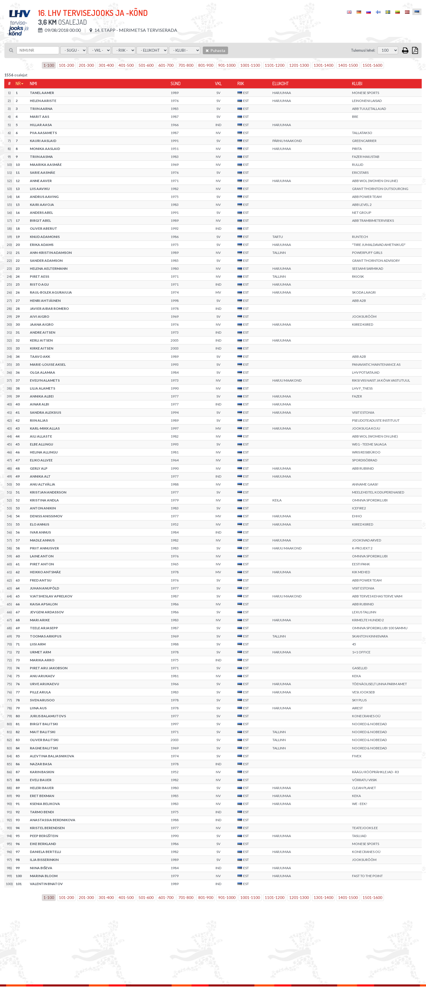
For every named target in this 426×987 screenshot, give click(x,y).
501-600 (146, 65)
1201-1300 (299, 65)
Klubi (357, 83)
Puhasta (215, 50)
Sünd (176, 83)
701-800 (185, 65)
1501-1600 (372, 65)
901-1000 (226, 65)
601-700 (165, 65)
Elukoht (280, 83)
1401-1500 (348, 65)
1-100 (49, 65)
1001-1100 (250, 65)
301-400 (106, 65)
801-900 (205, 65)
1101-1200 (274, 65)
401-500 (126, 65)
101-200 (66, 65)
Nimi (33, 83)
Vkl (218, 83)
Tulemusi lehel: (363, 50)
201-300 (86, 65)
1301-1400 (323, 65)
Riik (240, 83)
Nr (18, 83)
